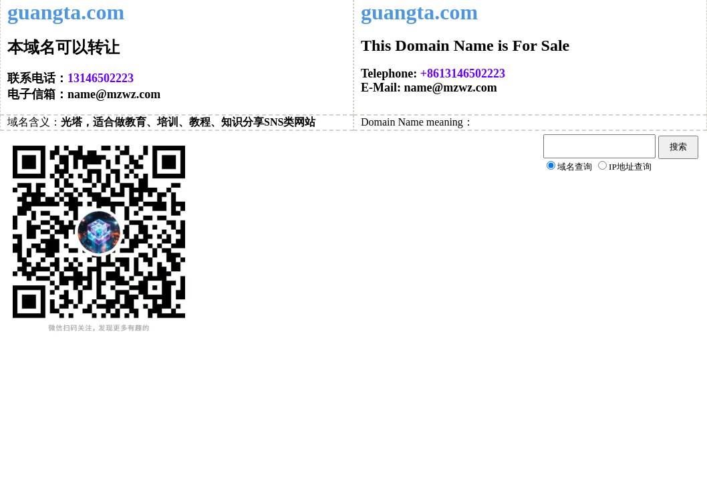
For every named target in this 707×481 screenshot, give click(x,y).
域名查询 (574, 167)
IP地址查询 (630, 167)
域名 (18, 122)
